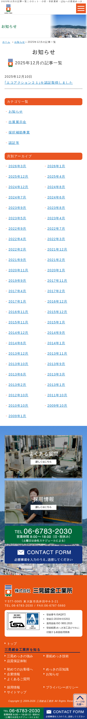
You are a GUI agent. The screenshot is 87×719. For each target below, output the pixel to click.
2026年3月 (17, 166)
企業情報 (13, 674)
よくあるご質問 (18, 679)
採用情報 (13, 687)
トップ (12, 643)
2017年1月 (17, 301)
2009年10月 (57, 405)
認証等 (14, 143)
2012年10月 (19, 395)
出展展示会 (17, 122)
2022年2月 (17, 249)
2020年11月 (19, 270)
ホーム (6, 42)
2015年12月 (57, 312)
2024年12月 (19, 187)
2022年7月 (56, 228)
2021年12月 (57, 249)
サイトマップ (16, 692)
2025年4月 (56, 176)
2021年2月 (56, 260)
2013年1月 (56, 385)
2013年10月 (19, 364)
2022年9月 (17, 228)
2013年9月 (56, 364)
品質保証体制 (16, 661)
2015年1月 (56, 322)
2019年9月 (17, 280)
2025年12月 (19, 176)
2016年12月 (57, 301)
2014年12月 (19, 333)
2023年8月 (56, 208)
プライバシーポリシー (62, 687)
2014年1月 (56, 343)
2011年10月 (57, 395)
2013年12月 (19, 353)
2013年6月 (17, 374)
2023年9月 (17, 208)
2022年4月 (17, 239)
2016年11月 (19, 312)
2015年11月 (19, 322)
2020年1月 (56, 270)
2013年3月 (56, 374)
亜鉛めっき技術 (57, 656)
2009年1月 (17, 416)
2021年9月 (17, 260)
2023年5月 (17, 218)
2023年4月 (56, 218)
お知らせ (19, 42)
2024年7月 (17, 197)
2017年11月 (57, 280)
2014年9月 (56, 333)
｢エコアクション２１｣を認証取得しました (39, 82)
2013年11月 (57, 353)
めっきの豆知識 (57, 669)
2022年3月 (56, 239)
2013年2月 (17, 385)
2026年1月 (56, 166)
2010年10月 (19, 405)
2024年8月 (56, 187)
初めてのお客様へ (20, 669)
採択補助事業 (19, 132)
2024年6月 (56, 197)
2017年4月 (17, 291)
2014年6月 (17, 343)
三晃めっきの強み (20, 656)
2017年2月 (56, 291)
